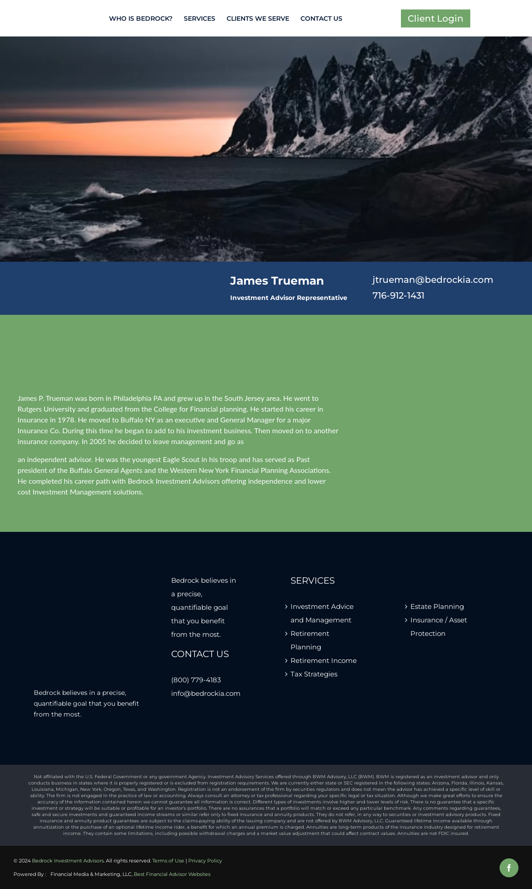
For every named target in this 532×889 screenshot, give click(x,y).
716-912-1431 (398, 295)
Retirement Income (324, 660)
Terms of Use (168, 860)
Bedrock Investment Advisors (68, 860)
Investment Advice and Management (322, 613)
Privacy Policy (205, 860)
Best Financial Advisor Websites (172, 874)
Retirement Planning (310, 640)
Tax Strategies (314, 674)
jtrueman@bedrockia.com (433, 279)
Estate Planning (437, 606)
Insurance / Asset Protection (438, 627)
